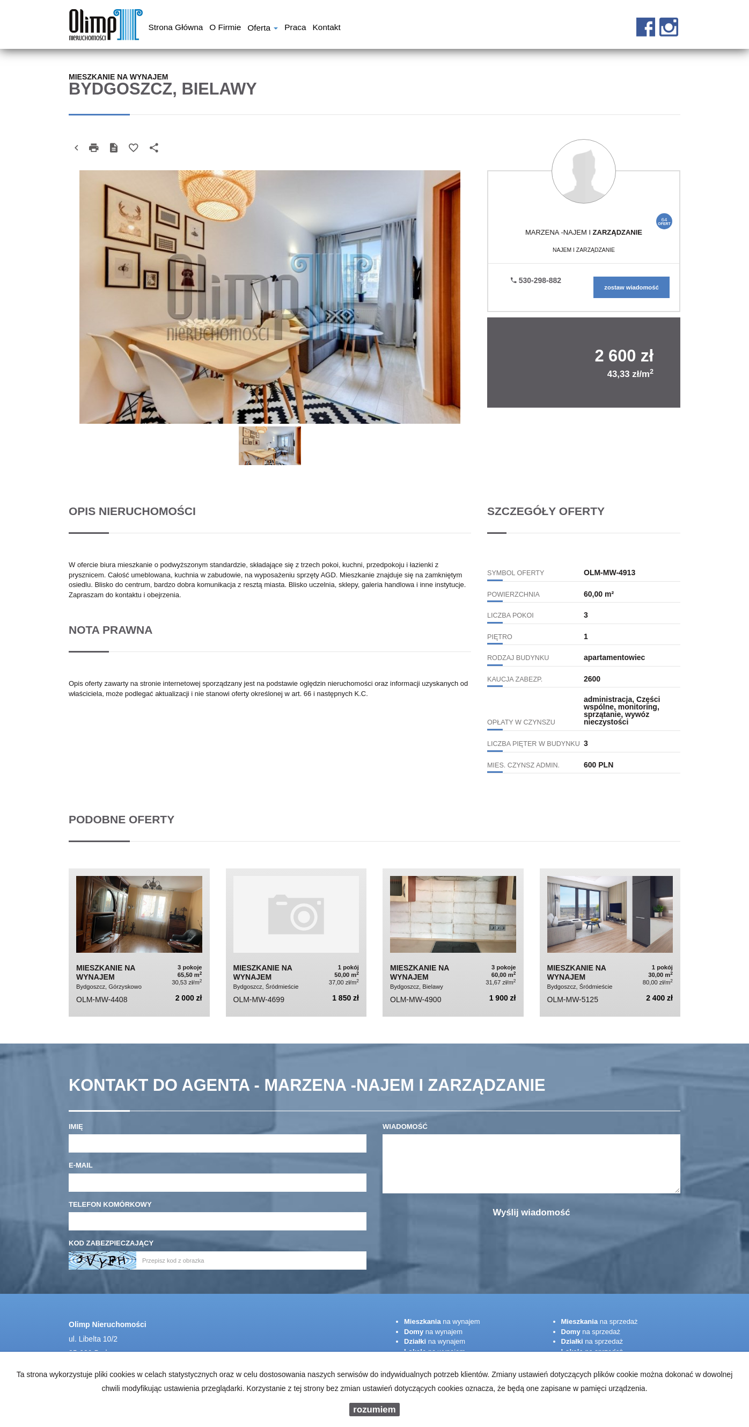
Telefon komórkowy (110, 1204)
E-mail (81, 1165)
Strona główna (176, 28)
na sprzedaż (599, 1321)
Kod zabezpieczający (111, 1243)
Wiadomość (405, 1126)
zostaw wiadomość (631, 287)
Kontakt (327, 28)
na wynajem (442, 1321)
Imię (76, 1126)
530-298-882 (536, 280)
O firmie (225, 28)
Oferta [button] (262, 28)
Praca (295, 28)
